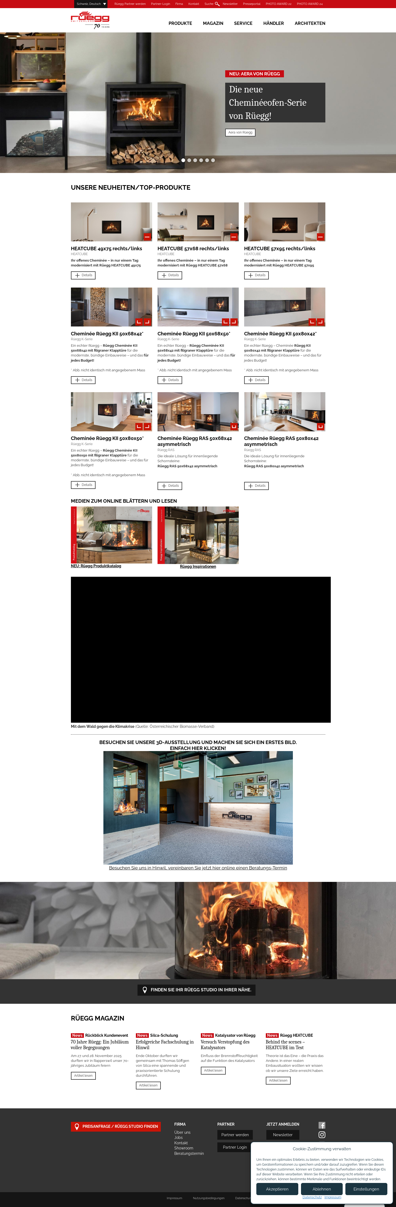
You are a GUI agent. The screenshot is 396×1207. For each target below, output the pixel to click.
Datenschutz (312, 1197)
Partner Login (235, 1147)
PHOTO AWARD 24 (310, 4)
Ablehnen (322, 1189)
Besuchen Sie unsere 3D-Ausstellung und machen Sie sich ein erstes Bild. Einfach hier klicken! (198, 745)
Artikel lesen (83, 1076)
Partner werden (235, 1135)
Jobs (178, 1137)
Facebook (322, 1125)
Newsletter (230, 4)
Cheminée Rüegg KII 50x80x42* (280, 333)
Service (243, 23)
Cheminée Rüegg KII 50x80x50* (107, 438)
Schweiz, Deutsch (89, 4)
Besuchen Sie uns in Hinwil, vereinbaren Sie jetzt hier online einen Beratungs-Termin (198, 868)
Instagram (322, 1134)
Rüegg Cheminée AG (98, 20)
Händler (273, 23)
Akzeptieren (277, 1189)
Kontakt (193, 4)
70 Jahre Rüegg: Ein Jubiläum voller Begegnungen (100, 1045)
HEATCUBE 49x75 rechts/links (106, 248)
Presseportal (251, 4)
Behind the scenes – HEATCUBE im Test (285, 1045)
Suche (209, 4)
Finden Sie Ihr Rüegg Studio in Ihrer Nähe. (196, 990)
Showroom (183, 1148)
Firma (179, 4)
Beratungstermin (189, 1153)
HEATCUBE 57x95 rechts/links (279, 248)
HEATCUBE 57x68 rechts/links (193, 248)
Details (83, 275)
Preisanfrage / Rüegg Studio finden (116, 1126)
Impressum (174, 1198)
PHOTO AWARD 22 (279, 4)
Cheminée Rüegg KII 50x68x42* (107, 333)
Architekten (310, 23)
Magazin (213, 23)
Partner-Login (160, 4)
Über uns (182, 1132)
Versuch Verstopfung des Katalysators (225, 1045)
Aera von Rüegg (240, 132)
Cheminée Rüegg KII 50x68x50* (194, 333)
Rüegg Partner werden (130, 4)
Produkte (180, 23)
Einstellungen (366, 1189)
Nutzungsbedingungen (208, 1198)
